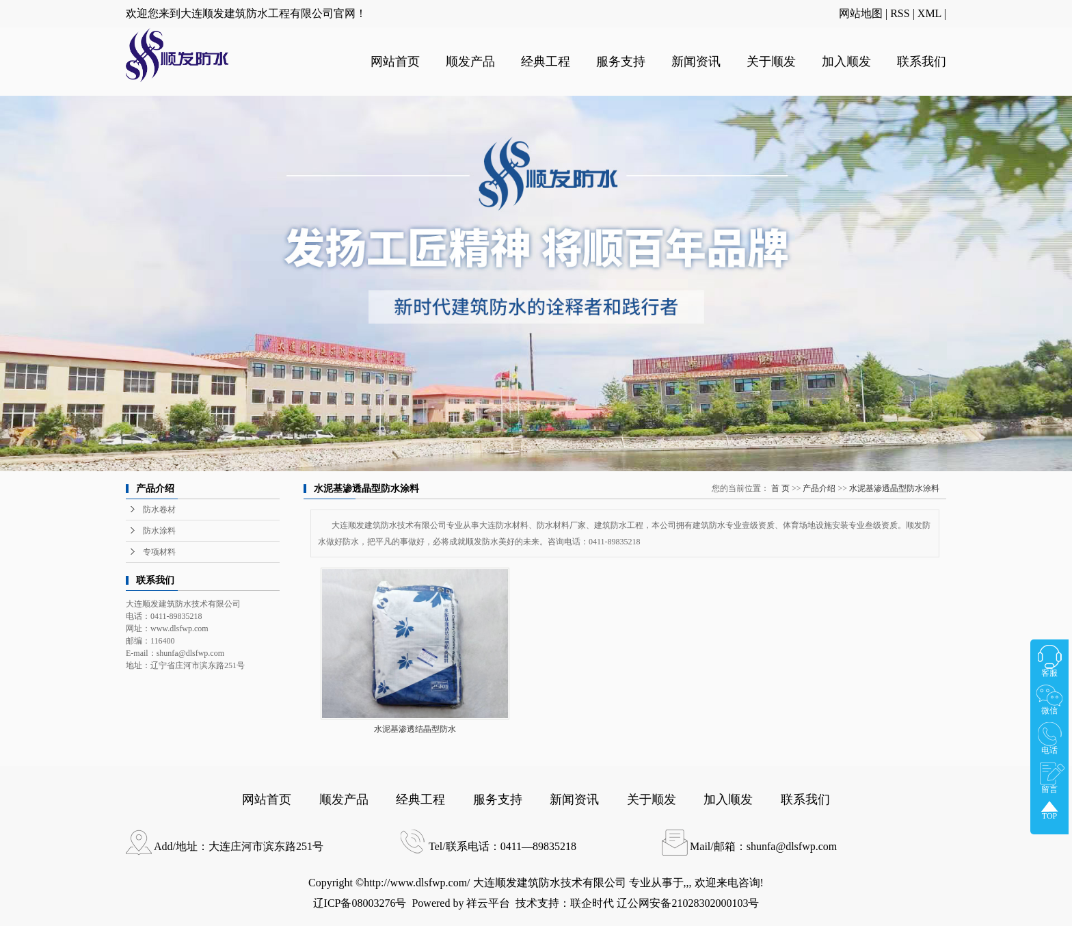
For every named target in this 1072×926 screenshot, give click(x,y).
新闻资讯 (696, 61)
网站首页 (395, 61)
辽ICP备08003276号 (360, 903)
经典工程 (545, 61)
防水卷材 (159, 509)
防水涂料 (159, 530)
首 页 (780, 488)
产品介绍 (819, 488)
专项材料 (159, 552)
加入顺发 (846, 61)
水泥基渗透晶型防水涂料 (894, 488)
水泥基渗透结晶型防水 (415, 729)
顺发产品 (470, 61)
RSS (899, 13)
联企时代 (592, 903)
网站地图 (861, 13)
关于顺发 (771, 61)
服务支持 (620, 61)
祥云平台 (488, 903)
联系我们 (921, 61)
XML (929, 13)
